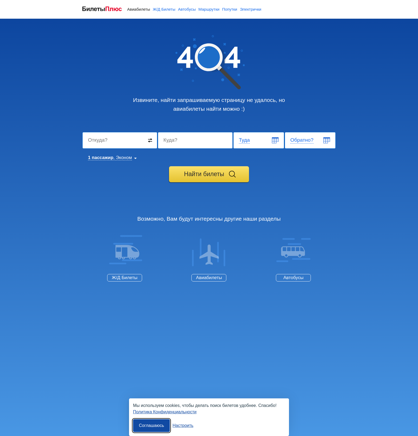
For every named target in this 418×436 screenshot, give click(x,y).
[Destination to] (195, 140)
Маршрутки (208, 9)
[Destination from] (120, 140)
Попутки (229, 9)
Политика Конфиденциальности (164, 412)
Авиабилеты (138, 9)
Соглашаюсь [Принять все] (151, 425)
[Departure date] (259, 140)
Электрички (250, 9)
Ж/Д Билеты (164, 9)
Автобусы (187, 9)
